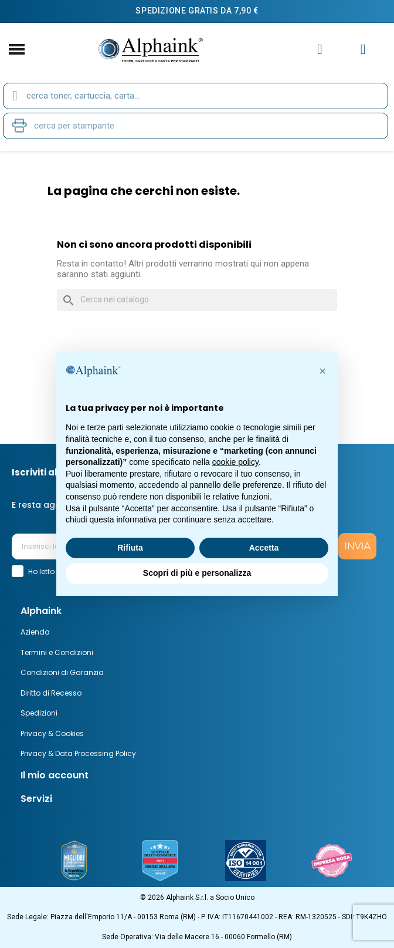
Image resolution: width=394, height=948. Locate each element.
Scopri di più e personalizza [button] (197, 573)
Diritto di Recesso (51, 693)
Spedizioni (39, 713)
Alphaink (41, 611)
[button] (322, 371)
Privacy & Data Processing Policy (78, 753)
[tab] (197, 611)
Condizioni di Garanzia (62, 672)
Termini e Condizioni (57, 652)
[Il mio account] (319, 49)
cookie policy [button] (235, 462)
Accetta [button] (264, 547)
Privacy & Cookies (52, 733)
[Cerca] (197, 300)
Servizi (36, 798)
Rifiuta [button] (130, 547)
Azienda (35, 632)
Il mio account (55, 775)
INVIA (357, 546)
